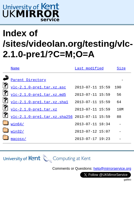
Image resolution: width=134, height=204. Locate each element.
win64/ (17, 123)
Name (15, 68)
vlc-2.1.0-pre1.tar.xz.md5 (38, 94)
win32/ (17, 131)
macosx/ (18, 138)
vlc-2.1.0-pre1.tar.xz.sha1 (39, 101)
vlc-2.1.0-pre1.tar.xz (34, 109)
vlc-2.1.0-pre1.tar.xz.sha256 (42, 116)
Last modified (89, 68)
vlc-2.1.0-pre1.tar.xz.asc (38, 87)
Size (121, 68)
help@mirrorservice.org (112, 168)
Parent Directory (28, 79)
